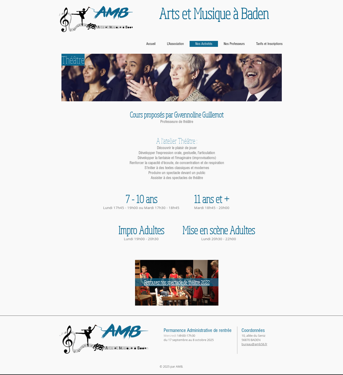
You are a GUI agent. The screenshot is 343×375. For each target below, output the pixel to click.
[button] (176, 114)
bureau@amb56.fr (254, 344)
